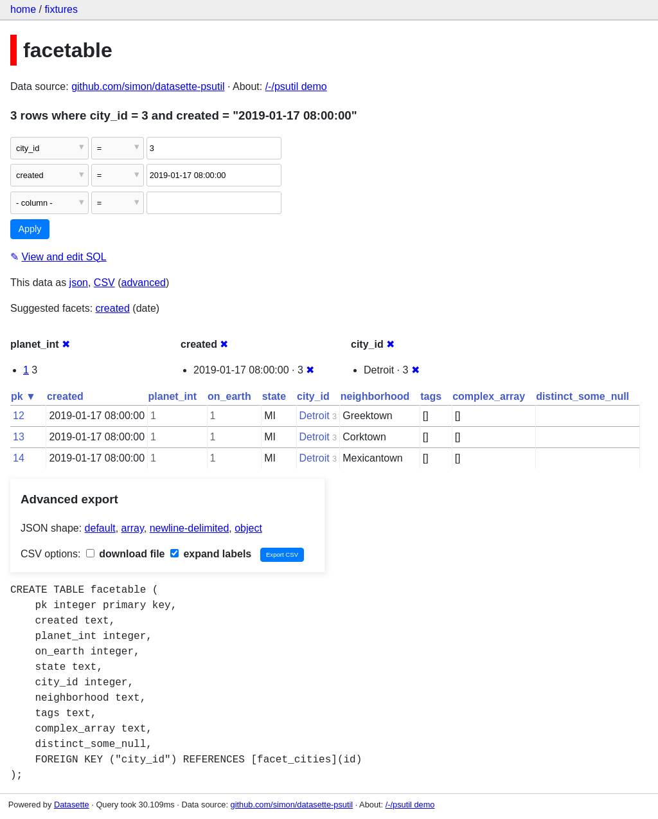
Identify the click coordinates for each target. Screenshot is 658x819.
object (248, 528)
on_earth (229, 396)
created (113, 308)
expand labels (210, 553)
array (132, 528)
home (23, 9)
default (100, 528)
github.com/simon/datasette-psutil (147, 86)
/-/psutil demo (296, 86)
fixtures (61, 9)
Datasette (71, 804)
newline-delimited (189, 528)
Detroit (314, 415)
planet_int (172, 396)
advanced (143, 282)
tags (430, 396)
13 (18, 436)
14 (18, 458)
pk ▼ (23, 396)
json (78, 282)
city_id (313, 396)
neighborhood (375, 396)
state (274, 396)
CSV (104, 282)
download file (125, 553)
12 (18, 415)
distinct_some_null (582, 396)
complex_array (488, 396)
